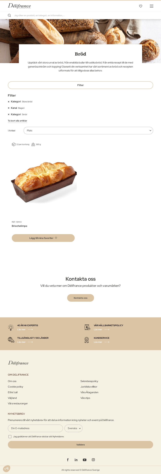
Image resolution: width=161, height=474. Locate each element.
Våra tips (85, 398)
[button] (43, 238)
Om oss (12, 381)
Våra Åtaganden (89, 392)
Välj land (12, 398)
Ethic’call (12, 392)
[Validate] (80, 444)
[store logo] (19, 5)
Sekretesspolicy (89, 381)
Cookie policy (15, 386)
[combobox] (80, 15)
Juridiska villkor (88, 386)
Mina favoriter (140, 6)
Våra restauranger (18, 403)
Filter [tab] (80, 85)
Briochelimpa (19, 226)
